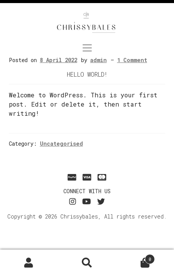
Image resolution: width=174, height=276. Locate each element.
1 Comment (132, 60)
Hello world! (87, 74)
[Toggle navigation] (87, 48)
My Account (29, 263)
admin (98, 60)
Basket (135, 257)
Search (87, 263)
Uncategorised (61, 143)
